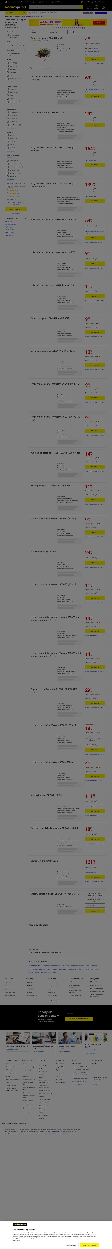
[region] (56, 1235)
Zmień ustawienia (70, 1245)
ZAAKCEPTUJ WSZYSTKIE (89, 1245)
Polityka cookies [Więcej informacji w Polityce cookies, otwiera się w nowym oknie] (17, 1240)
